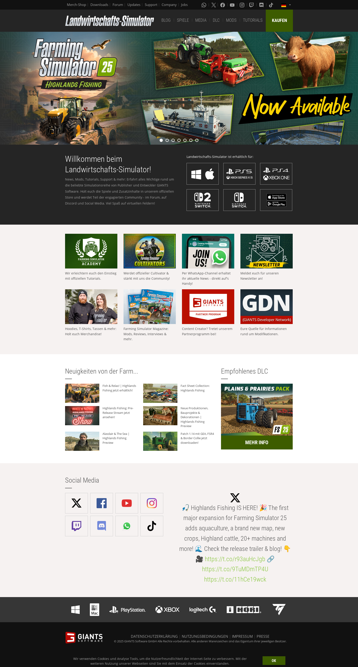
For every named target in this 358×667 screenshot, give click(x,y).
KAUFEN (279, 20)
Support (151, 4)
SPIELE (183, 20)
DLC (216, 20)
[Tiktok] (271, 4)
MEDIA (200, 20)
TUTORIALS (253, 20)
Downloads (99, 4)
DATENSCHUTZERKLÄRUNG (154, 636)
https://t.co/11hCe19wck (235, 579)
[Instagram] (242, 4)
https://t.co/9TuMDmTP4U (235, 569)
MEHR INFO (256, 442)
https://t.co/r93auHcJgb (235, 559)
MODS (231, 20)
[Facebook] (223, 4)
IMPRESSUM (242, 636)
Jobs (184, 4)
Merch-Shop (76, 4)
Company (169, 4)
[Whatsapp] (204, 4)
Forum (118, 4)
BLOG (166, 20)
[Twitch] (252, 4)
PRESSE (263, 636)
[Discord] (262, 4)
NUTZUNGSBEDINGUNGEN (205, 636)
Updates (133, 4)
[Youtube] (232, 4)
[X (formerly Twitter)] (213, 4)
